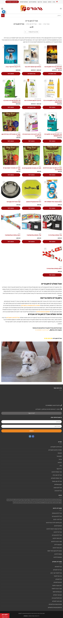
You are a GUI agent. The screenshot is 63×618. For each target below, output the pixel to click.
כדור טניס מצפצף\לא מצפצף (33, 202)
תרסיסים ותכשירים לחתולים (55, 607)
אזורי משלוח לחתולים (56, 478)
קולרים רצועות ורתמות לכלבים (54, 529)
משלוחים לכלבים (32, 2)
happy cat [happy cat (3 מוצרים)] (29, 500)
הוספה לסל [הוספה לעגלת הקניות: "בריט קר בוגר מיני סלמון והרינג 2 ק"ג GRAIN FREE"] (52, 107)
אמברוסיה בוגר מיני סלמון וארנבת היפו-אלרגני (53, 67)
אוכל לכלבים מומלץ (57, 513)
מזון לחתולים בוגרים (57, 598)
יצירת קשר (39, 2)
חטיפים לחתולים (58, 582)
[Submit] (3, 15)
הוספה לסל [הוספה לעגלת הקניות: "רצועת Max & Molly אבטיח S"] (52, 275)
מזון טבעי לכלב (58, 544)
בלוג (61, 465)
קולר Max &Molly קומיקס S (34, 235)
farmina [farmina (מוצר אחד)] (41, 500)
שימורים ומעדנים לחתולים (55, 604)
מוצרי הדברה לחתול (57, 588)
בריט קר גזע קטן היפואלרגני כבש (32, 100)
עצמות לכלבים (58, 554)
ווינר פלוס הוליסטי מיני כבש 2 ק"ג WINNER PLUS (11, 101)
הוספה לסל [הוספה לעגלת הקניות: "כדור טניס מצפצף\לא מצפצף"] (31, 208)
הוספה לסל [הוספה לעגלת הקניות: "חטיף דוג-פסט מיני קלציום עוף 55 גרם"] (31, 175)
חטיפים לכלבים (58, 526)
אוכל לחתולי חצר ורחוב (56, 573)
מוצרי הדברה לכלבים (56, 541)
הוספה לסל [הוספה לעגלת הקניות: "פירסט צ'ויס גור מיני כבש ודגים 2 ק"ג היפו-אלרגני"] (31, 141)
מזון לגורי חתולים (57, 595)
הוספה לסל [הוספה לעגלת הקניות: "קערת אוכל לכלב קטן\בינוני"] (11, 208)
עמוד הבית (46, 24)
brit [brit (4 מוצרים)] (54, 500)
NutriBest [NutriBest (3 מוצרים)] (14, 500)
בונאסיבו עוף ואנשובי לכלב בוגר (33, 67)
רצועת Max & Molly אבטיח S (54, 268)
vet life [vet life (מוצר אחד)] (37, 502)
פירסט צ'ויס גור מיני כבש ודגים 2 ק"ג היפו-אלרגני (31, 135)
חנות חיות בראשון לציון (56, 447)
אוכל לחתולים (58, 566)
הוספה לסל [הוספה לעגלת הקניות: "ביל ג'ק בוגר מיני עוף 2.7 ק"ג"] (11, 73)
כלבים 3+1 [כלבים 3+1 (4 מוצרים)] (24, 502)
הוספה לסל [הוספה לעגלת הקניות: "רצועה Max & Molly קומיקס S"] (11, 241)
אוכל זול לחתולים (57, 570)
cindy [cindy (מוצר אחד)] (45, 500)
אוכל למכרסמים (58, 487)
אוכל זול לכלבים (58, 532)
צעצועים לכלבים (58, 557)
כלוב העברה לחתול (57, 585)
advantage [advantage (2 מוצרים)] (59, 500)
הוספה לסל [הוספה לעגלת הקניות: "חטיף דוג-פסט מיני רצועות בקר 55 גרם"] (11, 175)
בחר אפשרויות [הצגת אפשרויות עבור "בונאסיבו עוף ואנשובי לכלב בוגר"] (31, 73)
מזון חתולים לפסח (57, 592)
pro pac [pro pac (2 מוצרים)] (47, 502)
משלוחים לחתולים (24, 2)
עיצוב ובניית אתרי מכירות (39, 613)
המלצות (49, 2)
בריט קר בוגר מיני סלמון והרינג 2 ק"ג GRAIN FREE (52, 101)
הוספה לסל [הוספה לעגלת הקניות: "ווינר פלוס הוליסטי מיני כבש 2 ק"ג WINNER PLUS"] (11, 107)
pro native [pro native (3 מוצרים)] (53, 502)
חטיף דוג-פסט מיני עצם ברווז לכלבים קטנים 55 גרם (52, 168)
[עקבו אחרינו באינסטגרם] (30, 436)
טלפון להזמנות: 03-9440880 (53, 405)
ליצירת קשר (31, 413)
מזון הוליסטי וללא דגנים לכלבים (54, 522)
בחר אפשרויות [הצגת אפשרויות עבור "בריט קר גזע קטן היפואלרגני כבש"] (31, 107)
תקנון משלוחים (58, 484)
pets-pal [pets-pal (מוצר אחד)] (9, 500)
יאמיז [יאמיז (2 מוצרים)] (28, 502)
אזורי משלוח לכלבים (57, 472)
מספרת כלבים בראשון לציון (55, 450)
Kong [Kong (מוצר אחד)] (19, 500)
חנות (40, 24)
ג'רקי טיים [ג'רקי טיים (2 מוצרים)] (33, 502)
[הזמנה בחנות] (31, 32)
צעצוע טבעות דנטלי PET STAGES (53, 202)
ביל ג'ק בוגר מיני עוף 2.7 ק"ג (13, 67)
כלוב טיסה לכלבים (57, 538)
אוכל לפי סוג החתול (57, 481)
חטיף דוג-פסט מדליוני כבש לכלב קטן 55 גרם (11, 135)
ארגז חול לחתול (58, 576)
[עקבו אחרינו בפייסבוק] (33, 436)
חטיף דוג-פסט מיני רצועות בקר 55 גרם (11, 168)
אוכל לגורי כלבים (57, 519)
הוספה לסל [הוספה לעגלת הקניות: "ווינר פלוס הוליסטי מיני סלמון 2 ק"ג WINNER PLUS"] (52, 141)
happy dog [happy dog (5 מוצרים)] (23, 500)
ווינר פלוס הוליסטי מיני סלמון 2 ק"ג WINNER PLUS (53, 135)
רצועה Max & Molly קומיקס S (12, 235)
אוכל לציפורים (58, 491)
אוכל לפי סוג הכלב (31, 24)
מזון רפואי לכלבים (57, 548)
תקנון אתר (59, 456)
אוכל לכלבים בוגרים (57, 516)
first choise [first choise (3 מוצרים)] (35, 500)
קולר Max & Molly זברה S (55, 235)
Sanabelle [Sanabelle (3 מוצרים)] (43, 502)
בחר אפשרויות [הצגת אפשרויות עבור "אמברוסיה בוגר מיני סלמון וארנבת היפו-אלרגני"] (52, 73)
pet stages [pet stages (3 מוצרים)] (59, 502)
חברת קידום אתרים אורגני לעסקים (25, 613)
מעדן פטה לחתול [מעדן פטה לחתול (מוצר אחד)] (16, 502)
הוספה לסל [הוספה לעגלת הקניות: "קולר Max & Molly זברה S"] (52, 241)
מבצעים (45, 2)
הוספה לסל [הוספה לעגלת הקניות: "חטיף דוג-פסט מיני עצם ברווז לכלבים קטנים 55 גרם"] (52, 175)
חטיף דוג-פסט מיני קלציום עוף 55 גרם (31, 168)
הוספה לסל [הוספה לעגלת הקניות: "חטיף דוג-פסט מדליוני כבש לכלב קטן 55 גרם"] (11, 141)
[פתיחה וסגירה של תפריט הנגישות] (4, 8)
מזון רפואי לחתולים (57, 601)
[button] (61, 8)
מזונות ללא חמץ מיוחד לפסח (54, 551)
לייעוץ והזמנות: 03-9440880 (42, 330)
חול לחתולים (59, 579)
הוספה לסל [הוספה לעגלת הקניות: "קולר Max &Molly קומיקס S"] (31, 241)
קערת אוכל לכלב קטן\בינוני (13, 202)
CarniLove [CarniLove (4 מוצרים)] (50, 500)
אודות (54, 2)
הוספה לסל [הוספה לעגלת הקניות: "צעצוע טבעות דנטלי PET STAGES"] (52, 208)
